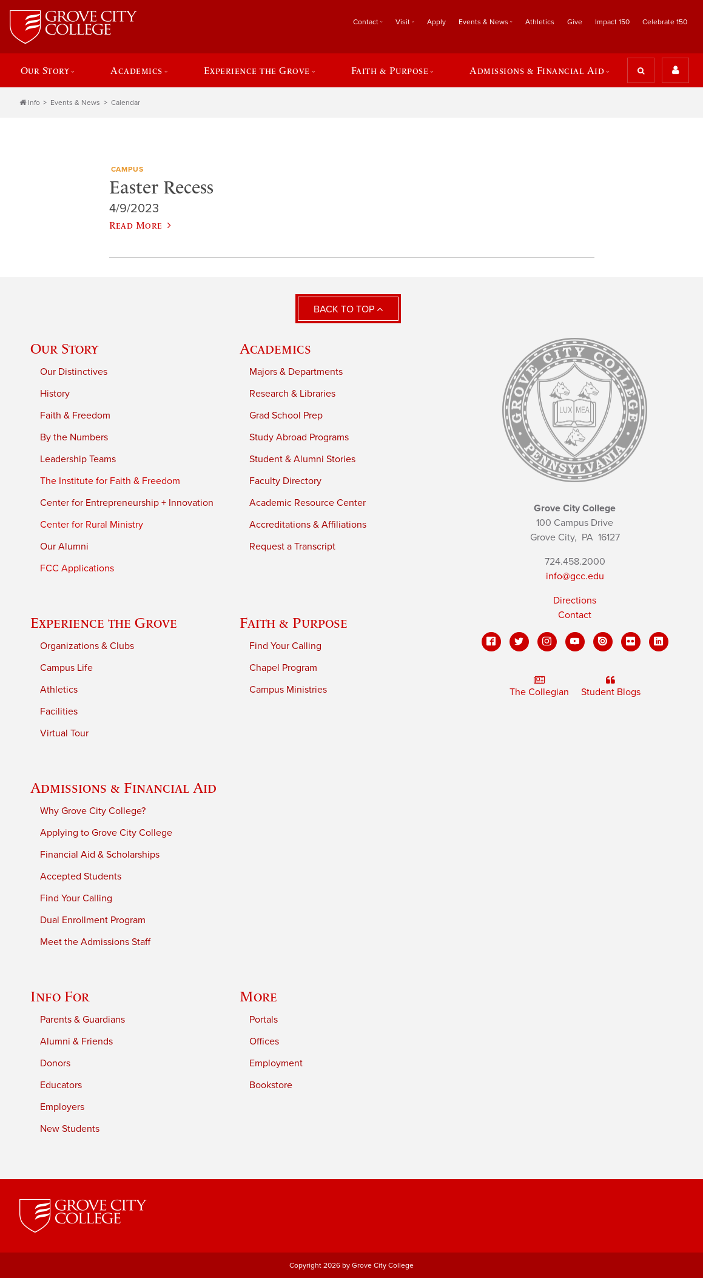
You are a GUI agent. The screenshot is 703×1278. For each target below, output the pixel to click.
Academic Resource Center (307, 503)
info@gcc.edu (575, 576)
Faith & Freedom (75, 415)
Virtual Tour (64, 733)
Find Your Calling (285, 646)
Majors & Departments (296, 372)
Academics (136, 70)
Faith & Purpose (390, 70)
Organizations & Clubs (87, 646)
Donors (55, 1063)
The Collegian (539, 686)
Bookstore (270, 1085)
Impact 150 (612, 22)
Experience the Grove (257, 70)
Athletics (539, 22)
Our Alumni (64, 546)
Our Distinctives (73, 372)
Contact (365, 22)
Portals (263, 1020)
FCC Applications (77, 568)
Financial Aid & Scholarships (100, 855)
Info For (59, 996)
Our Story (45, 70)
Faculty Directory (285, 481)
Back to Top (348, 309)
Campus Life (66, 668)
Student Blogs (611, 686)
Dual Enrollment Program (93, 920)
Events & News (483, 22)
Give (574, 22)
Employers (62, 1107)
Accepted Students (80, 876)
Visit (402, 22)
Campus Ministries (288, 690)
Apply (436, 22)
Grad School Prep (286, 415)
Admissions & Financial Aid (536, 70)
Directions (574, 600)
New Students (69, 1129)
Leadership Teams (78, 459)
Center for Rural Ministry (91, 525)
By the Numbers (74, 437)
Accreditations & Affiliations (307, 525)
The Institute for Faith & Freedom (110, 481)
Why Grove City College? (93, 811)
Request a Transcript (292, 546)
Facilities (59, 711)
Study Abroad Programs (299, 437)
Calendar (125, 102)
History (55, 394)
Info (29, 102)
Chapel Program (283, 668)
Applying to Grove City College (106, 833)
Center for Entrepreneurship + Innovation (127, 503)
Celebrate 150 (664, 22)
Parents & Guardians (82, 1020)
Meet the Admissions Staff (95, 942)
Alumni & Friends (76, 1041)
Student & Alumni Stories (302, 459)
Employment (276, 1063)
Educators (61, 1085)
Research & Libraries (292, 394)
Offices (264, 1041)
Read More (140, 225)
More (258, 996)
